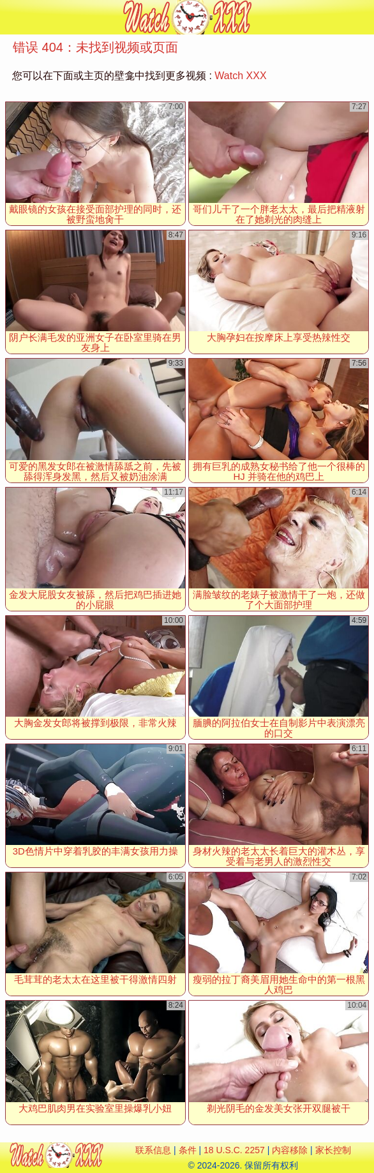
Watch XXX (240, 75)
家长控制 (333, 1150)
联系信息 (153, 1150)
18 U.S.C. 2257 (234, 1150)
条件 (188, 1150)
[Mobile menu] (11, 17)
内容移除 (290, 1150)
